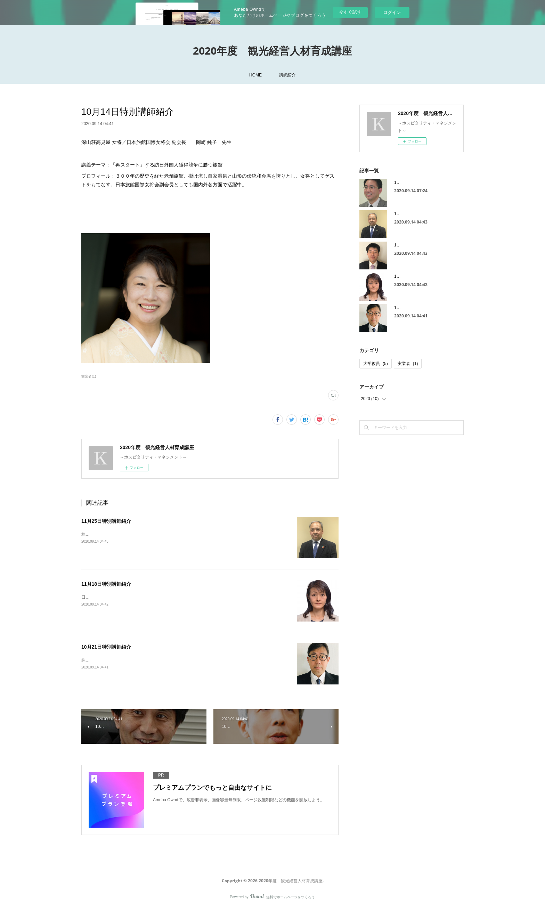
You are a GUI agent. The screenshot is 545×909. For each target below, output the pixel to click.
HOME (255, 75)
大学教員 (375, 363)
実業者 (408, 363)
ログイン (392, 12)
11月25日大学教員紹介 (415, 245)
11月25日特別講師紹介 (106, 521)
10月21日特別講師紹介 (106, 647)
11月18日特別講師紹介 (106, 584)
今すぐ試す (350, 12)
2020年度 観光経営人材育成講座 (272, 50)
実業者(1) (88, 376)
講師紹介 (287, 75)
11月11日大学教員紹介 (415, 182)
